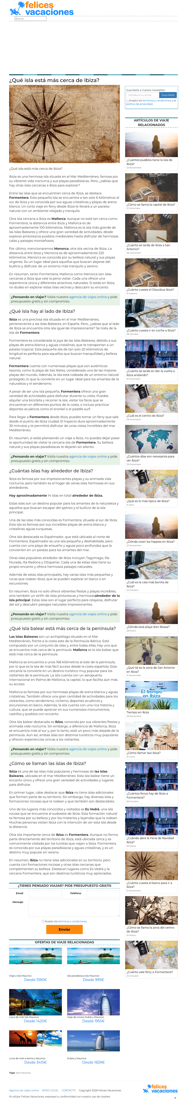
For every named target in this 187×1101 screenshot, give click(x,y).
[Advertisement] (93, 47)
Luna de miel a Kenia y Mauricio (27, 1058)
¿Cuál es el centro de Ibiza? (145, 415)
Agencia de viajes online (24, 1090)
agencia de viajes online (88, 297)
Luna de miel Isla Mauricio (24, 1017)
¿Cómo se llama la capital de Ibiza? (151, 204)
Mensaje (17, 902)
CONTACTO (69, 1090)
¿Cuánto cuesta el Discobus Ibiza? (150, 289)
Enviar (64, 929)
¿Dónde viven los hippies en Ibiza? (151, 541)
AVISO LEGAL (50, 1090)
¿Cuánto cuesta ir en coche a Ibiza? (151, 330)
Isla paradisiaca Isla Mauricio (83, 975)
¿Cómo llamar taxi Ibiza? (144, 753)
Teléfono (75, 893)
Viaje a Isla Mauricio (20, 975)
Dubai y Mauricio (76, 1058)
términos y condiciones (72, 921)
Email (19, 893)
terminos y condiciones (157, 100)
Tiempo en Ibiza (138, 712)
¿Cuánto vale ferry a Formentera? (150, 972)
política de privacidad (139, 104)
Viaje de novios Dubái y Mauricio (85, 1017)
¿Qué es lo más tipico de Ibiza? (148, 501)
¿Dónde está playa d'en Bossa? (148, 627)
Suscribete (168, 95)
